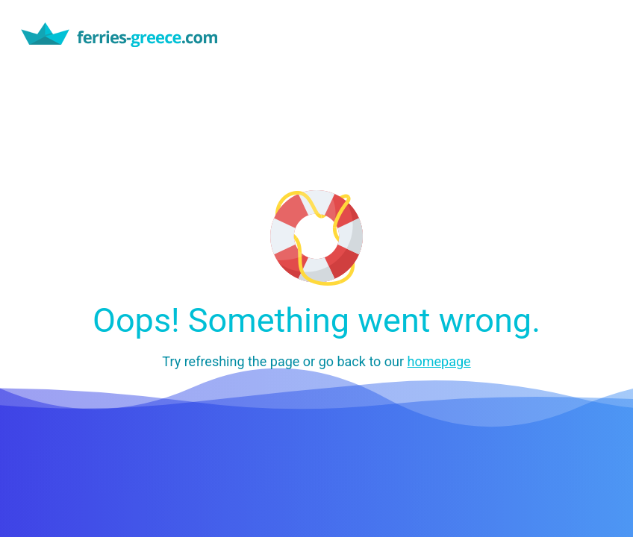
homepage (439, 361)
